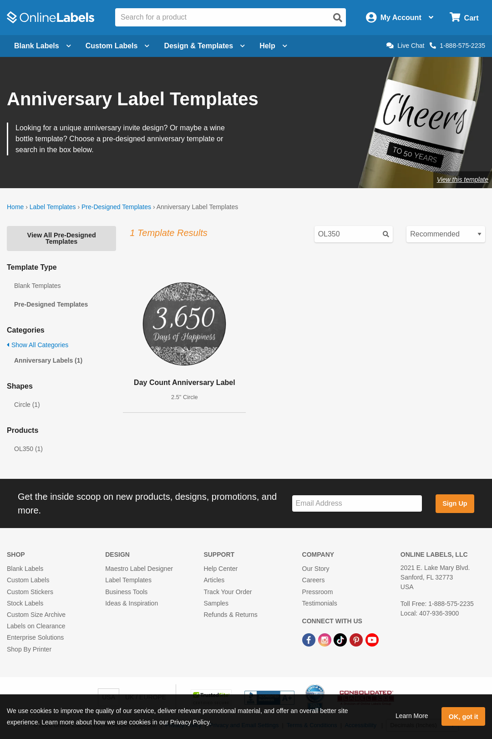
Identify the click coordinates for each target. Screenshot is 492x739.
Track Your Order (227, 591)
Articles (213, 580)
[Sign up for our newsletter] (357, 503)
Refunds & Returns (230, 614)
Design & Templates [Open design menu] (204, 46)
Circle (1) (27, 404)
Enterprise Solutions (35, 637)
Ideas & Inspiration (131, 603)
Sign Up (454, 503)
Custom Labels (28, 580)
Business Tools (126, 591)
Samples (215, 603)
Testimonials (319, 603)
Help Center (220, 568)
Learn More (412, 715)
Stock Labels (25, 603)
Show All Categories (37, 345)
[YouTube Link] (372, 639)
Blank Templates (37, 285)
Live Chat (405, 45)
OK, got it (463, 716)
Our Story (316, 568)
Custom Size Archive (36, 614)
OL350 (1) (28, 448)
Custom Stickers (30, 591)
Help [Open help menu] (273, 46)
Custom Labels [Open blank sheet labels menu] (118, 46)
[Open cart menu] (464, 17)
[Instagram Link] (325, 639)
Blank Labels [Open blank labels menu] (42, 46)
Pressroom (317, 591)
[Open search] (338, 18)
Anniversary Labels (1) (48, 360)
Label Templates (53, 206)
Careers (313, 580)
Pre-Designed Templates (116, 206)
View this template (462, 179)
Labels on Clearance (36, 626)
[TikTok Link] (341, 639)
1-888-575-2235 (457, 45)
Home (15, 206)
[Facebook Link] (309, 639)
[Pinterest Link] (357, 639)
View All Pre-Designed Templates (61, 238)
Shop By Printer (29, 649)
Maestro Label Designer (139, 568)
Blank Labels (25, 568)
